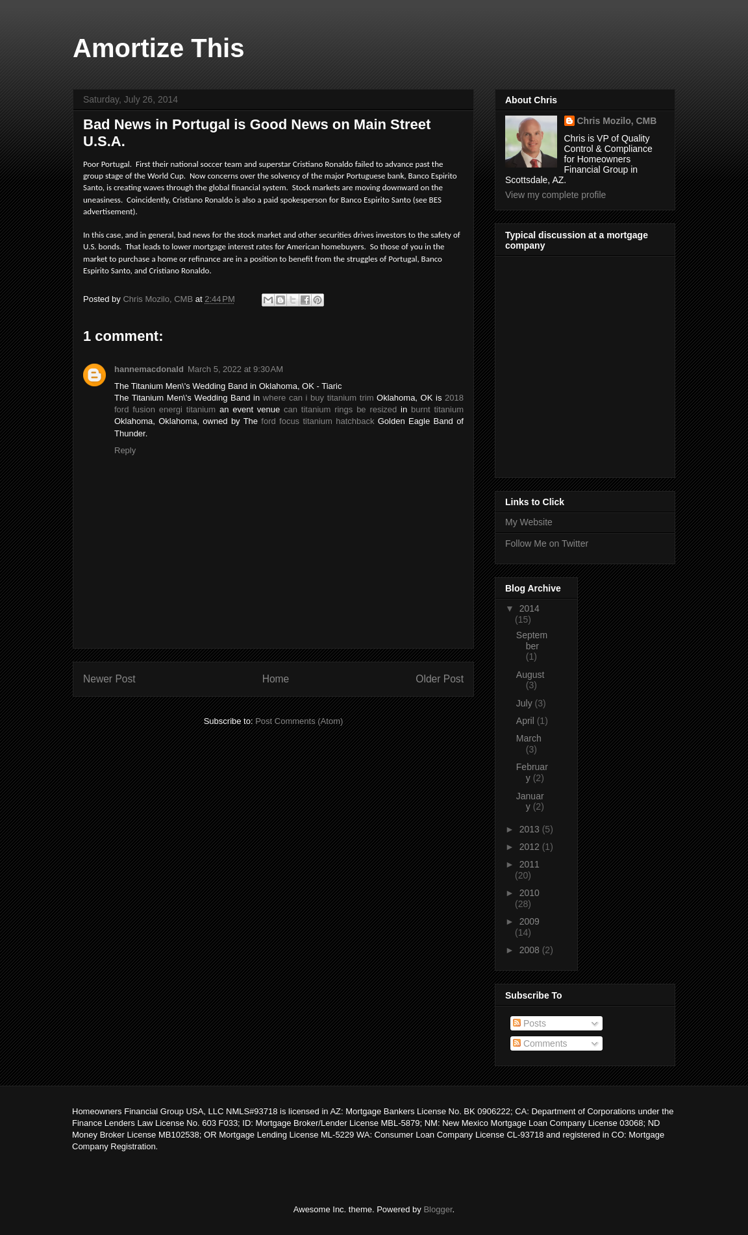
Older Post (440, 678)
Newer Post (109, 678)
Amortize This (158, 48)
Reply (125, 450)
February (532, 772)
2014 (529, 608)
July (525, 703)
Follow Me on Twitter (546, 543)
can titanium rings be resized (340, 409)
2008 (530, 950)
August (530, 674)
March (529, 738)
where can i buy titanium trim (318, 398)
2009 (529, 921)
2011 (529, 864)
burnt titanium (437, 409)
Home (276, 678)
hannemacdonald (149, 369)
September (531, 640)
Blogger (437, 1209)
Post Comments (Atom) (299, 721)
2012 (530, 847)
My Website (529, 522)
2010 (529, 893)
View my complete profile (555, 195)
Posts (529, 1023)
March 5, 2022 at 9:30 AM (235, 369)
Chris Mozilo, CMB (617, 121)
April (526, 721)
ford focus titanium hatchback (317, 421)
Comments (540, 1043)
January (530, 801)
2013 (530, 829)
